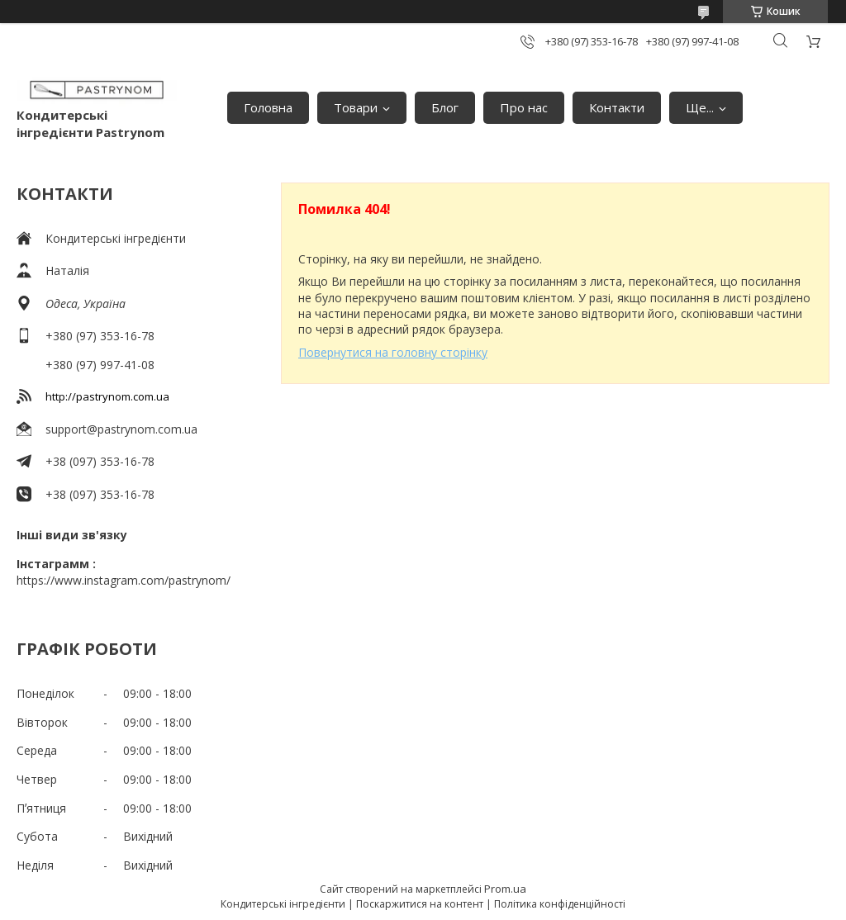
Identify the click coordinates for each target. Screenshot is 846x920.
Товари (356, 107)
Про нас (524, 107)
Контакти (616, 107)
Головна (268, 107)
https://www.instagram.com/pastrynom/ (124, 580)
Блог (445, 107)
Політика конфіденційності (559, 904)
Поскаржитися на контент (419, 904)
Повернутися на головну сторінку (392, 352)
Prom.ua (505, 888)
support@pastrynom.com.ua (121, 429)
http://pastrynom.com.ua (107, 396)
